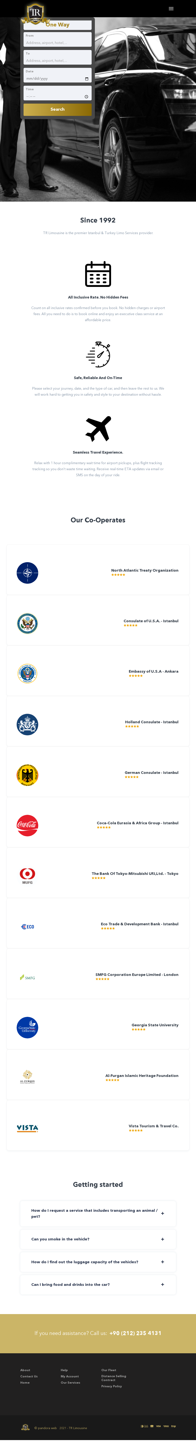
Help (64, 1383)
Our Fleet (108, 1383)
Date (29, 71)
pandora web (47, 1441)
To (28, 53)
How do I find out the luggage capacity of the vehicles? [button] (85, 1274)
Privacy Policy (111, 1399)
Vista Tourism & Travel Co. (152, 1140)
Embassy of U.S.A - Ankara (152, 676)
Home (25, 1395)
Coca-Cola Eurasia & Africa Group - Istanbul (135, 831)
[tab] (98, 1225)
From (30, 35)
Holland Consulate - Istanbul (150, 728)
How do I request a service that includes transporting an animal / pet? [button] (95, 1225)
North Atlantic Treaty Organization (143, 573)
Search (58, 109)
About (25, 1383)
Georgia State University (153, 1037)
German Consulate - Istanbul (150, 779)
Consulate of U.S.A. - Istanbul (149, 625)
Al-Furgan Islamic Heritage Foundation (140, 1088)
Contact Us (29, 1389)
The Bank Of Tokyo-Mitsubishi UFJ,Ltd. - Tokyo (133, 882)
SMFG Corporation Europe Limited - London (135, 985)
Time (30, 89)
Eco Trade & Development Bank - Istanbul (137, 934)
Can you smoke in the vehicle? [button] (61, 1251)
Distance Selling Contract (113, 1391)
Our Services (70, 1395)
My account (70, 1389)
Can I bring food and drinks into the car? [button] (71, 1297)
